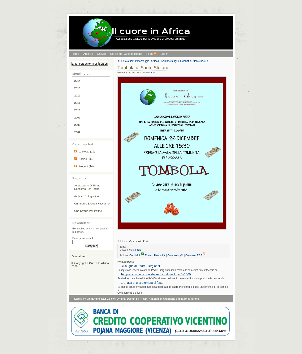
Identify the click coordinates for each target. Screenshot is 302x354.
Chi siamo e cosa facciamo (92, 203)
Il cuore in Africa (151, 31)
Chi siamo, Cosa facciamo (126, 53)
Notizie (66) (85, 158)
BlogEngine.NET (96, 298)
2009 (77, 117)
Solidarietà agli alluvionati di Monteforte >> (184, 61)
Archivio (88, 53)
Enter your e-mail (82, 238)
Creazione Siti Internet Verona (181, 298)
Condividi (136, 255)
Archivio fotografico (86, 196)
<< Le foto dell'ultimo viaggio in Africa (138, 61)
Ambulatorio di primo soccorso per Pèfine (87, 187)
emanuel (150, 72)
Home (75, 53)
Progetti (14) (86, 166)
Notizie (137, 249)
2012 (77, 95)
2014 (77, 80)
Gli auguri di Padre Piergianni (140, 266)
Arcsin (143, 298)
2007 (77, 132)
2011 (77, 102)
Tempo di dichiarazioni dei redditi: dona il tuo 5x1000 (156, 274)
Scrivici (101, 53)
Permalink (159, 255)
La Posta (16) (86, 151)
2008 (77, 124)
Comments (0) (175, 255)
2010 (77, 110)
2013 (77, 88)
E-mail (148, 255)
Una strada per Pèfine (88, 210)
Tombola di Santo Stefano (143, 67)
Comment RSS (195, 255)
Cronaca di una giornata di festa (142, 282)
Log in (164, 53)
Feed (151, 53)
